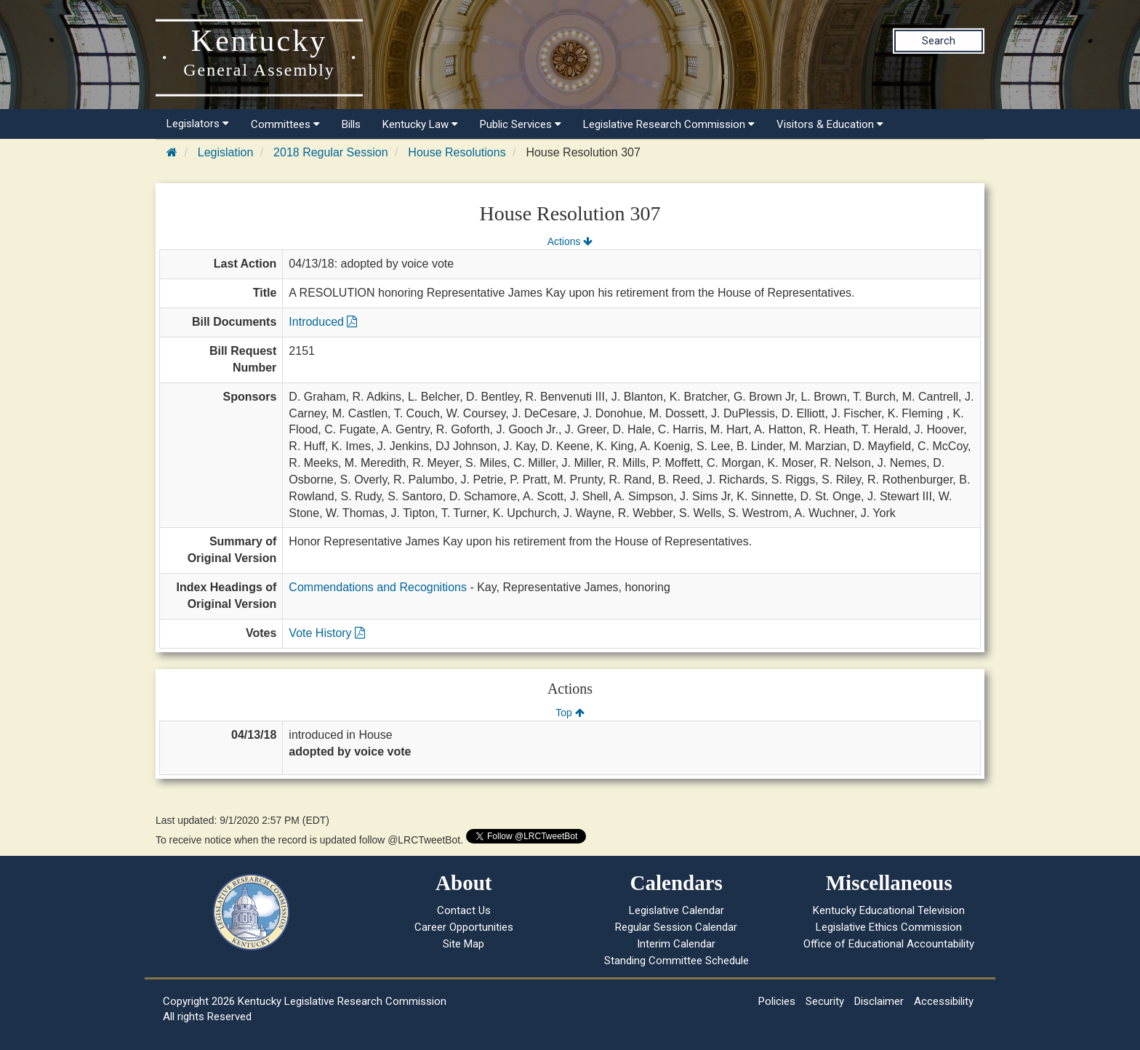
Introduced (323, 322)
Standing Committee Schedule (676, 960)
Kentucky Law (420, 124)
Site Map (463, 943)
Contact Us (464, 910)
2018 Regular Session (330, 152)
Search (938, 40)
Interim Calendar (676, 943)
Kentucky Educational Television (889, 910)
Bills (351, 124)
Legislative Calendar (676, 910)
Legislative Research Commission (669, 124)
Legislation (226, 152)
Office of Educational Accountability (888, 943)
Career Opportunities (463, 927)
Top (569, 712)
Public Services (520, 124)
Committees (285, 124)
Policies (776, 1001)
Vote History (327, 633)
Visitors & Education (829, 124)
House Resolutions (456, 152)
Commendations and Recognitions (378, 587)
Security (825, 1001)
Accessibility (944, 1001)
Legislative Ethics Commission (889, 927)
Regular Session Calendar (676, 927)
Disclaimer (879, 1001)
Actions (570, 241)
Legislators (197, 123)
